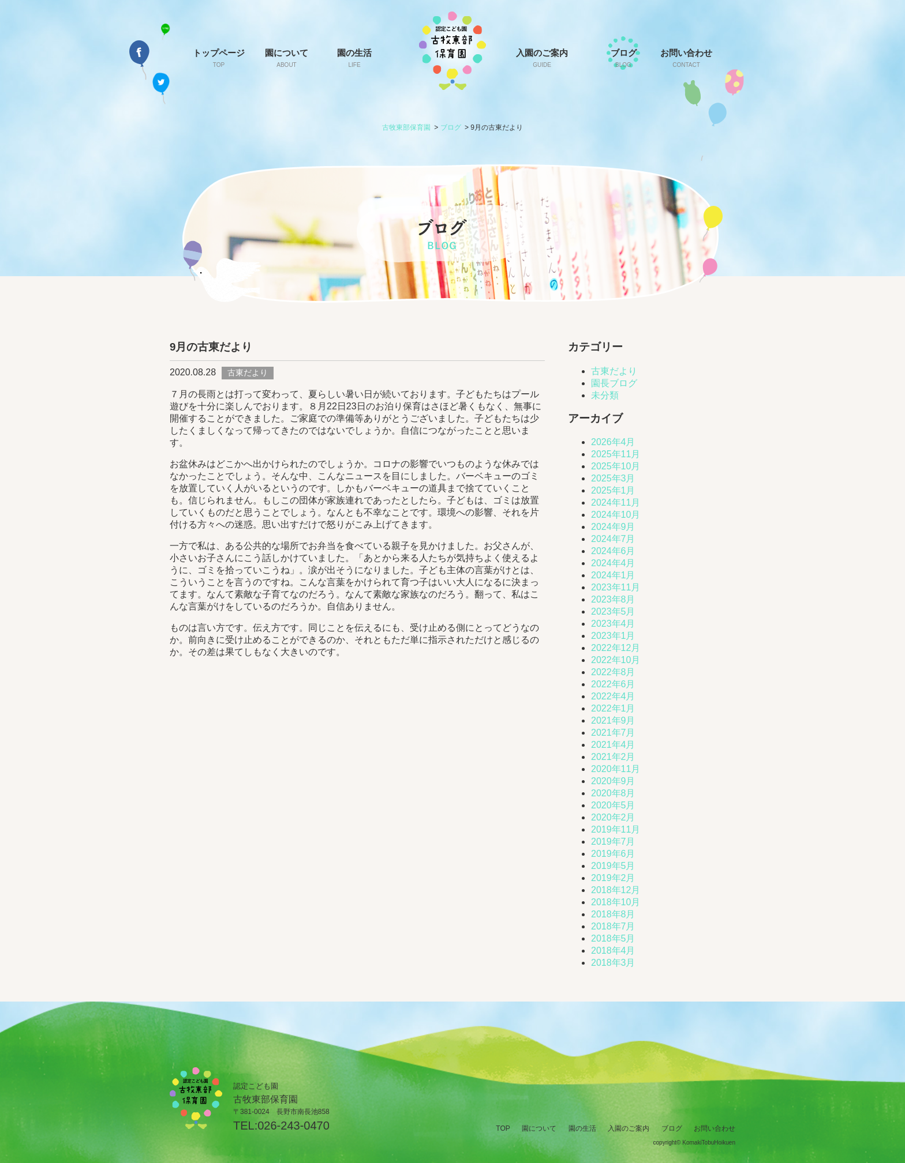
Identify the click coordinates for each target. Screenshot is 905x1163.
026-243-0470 (293, 1125)
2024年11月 (615, 502)
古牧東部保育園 (406, 127)
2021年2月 (613, 757)
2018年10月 (615, 902)
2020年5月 (613, 805)
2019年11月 (615, 829)
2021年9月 (613, 720)
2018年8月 (613, 914)
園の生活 (354, 58)
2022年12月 (615, 648)
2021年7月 (613, 732)
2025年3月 (613, 478)
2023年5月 (613, 611)
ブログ (623, 58)
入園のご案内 (542, 58)
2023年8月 (613, 599)
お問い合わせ (686, 58)
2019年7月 (613, 841)
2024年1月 (613, 575)
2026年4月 (613, 442)
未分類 (605, 395)
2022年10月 (615, 660)
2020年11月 (615, 769)
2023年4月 (613, 623)
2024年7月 (613, 539)
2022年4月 (613, 696)
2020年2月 (613, 817)
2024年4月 (613, 563)
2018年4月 (613, 950)
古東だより (614, 371)
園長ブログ (614, 383)
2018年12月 (615, 890)
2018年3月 (613, 963)
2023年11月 (615, 587)
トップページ (219, 58)
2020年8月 (613, 793)
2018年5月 (613, 938)
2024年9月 (613, 527)
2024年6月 (613, 551)
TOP (503, 1128)
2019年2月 (613, 878)
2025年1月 (613, 490)
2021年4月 (613, 745)
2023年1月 (613, 636)
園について (286, 58)
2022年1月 (613, 708)
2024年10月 (615, 515)
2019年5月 (613, 866)
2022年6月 (613, 684)
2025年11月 (615, 454)
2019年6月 (613, 854)
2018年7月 (613, 926)
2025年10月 (615, 466)
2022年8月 (613, 672)
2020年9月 (613, 781)
